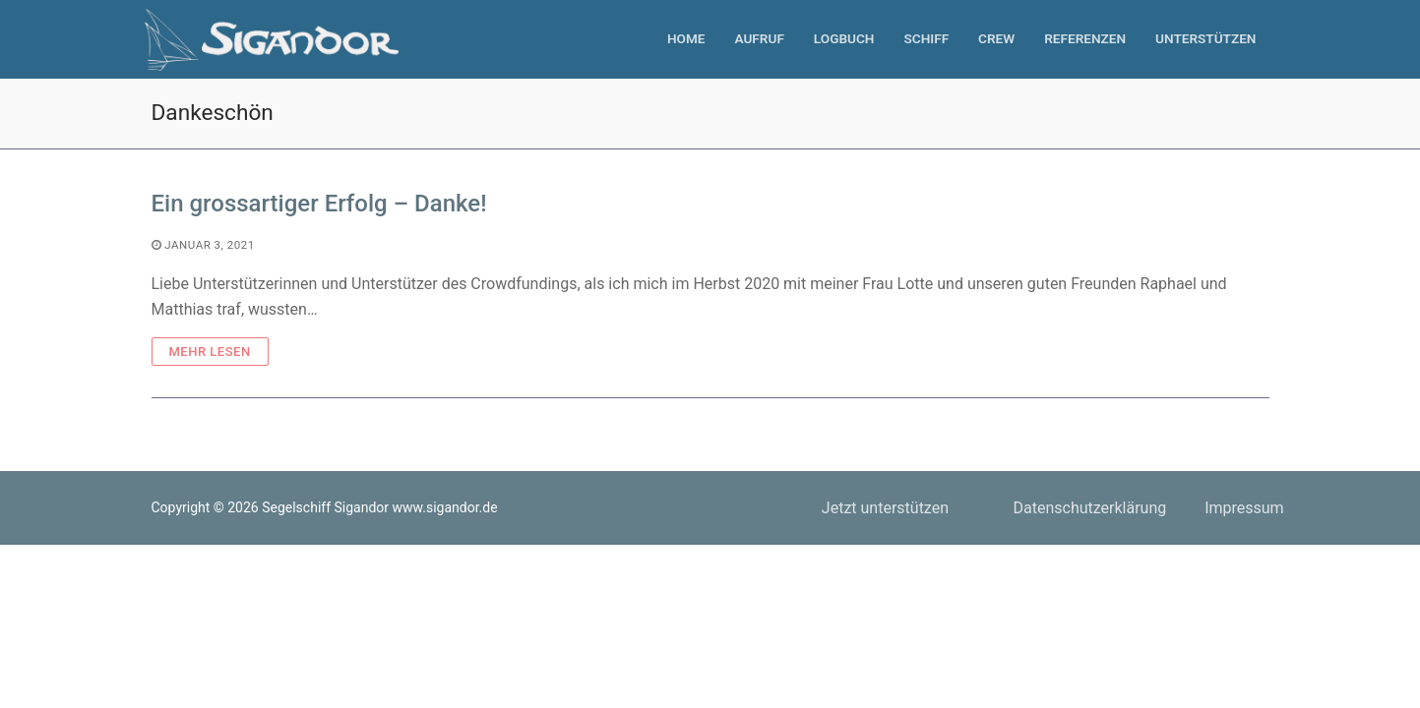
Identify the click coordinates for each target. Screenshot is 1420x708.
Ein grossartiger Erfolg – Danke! (319, 203)
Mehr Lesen (210, 351)
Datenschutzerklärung (1089, 508)
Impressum (1244, 508)
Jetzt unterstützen (885, 508)
